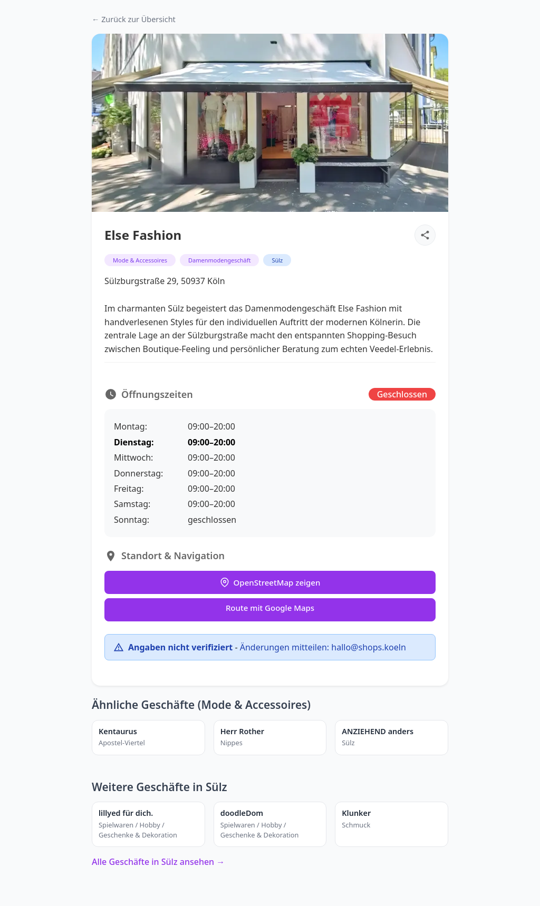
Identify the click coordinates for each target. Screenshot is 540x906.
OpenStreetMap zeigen (270, 582)
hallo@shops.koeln (368, 647)
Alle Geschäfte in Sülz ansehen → (158, 862)
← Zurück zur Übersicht (134, 19)
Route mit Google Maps (270, 607)
